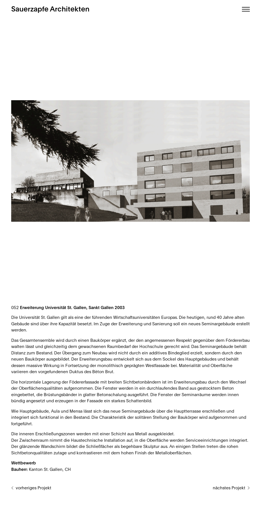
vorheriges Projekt (33, 488)
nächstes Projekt (229, 488)
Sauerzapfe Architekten (50, 9)
